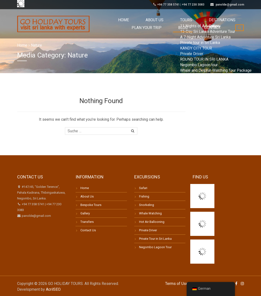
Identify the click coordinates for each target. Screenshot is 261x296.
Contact (217, 34)
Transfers (87, 222)
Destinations (190, 20)
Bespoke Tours (90, 205)
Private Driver (148, 230)
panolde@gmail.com (36, 216)
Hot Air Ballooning (151, 222)
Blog (194, 34)
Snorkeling (146, 205)
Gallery (85, 213)
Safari (143, 188)
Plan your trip (225, 20)
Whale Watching (150, 213)
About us (139, 20)
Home (117, 20)
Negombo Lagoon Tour (155, 247)
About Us (87, 196)
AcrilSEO (53, 289)
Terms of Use (176, 283)
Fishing (144, 196)
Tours (163, 20)
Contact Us (88, 230)
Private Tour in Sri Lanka (155, 238)
